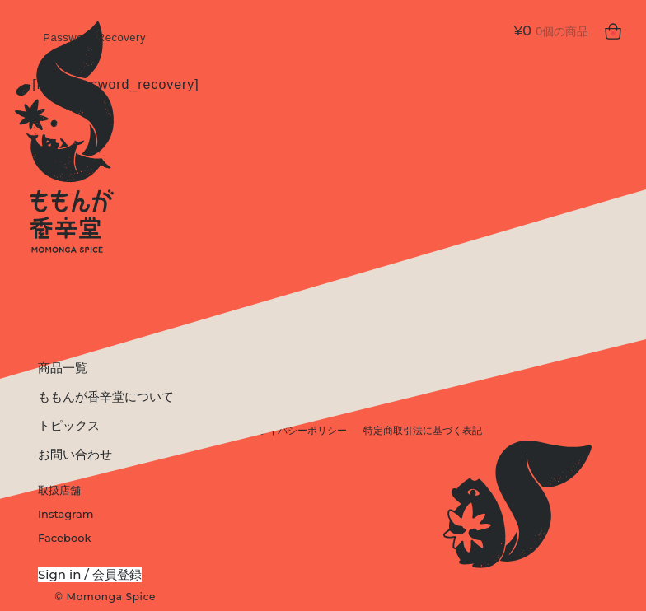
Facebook (64, 537)
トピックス (69, 425)
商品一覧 (62, 368)
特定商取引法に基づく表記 (422, 430)
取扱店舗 (59, 490)
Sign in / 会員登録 (90, 574)
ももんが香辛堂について (106, 396)
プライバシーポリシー (297, 430)
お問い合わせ (75, 454)
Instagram (66, 513)
